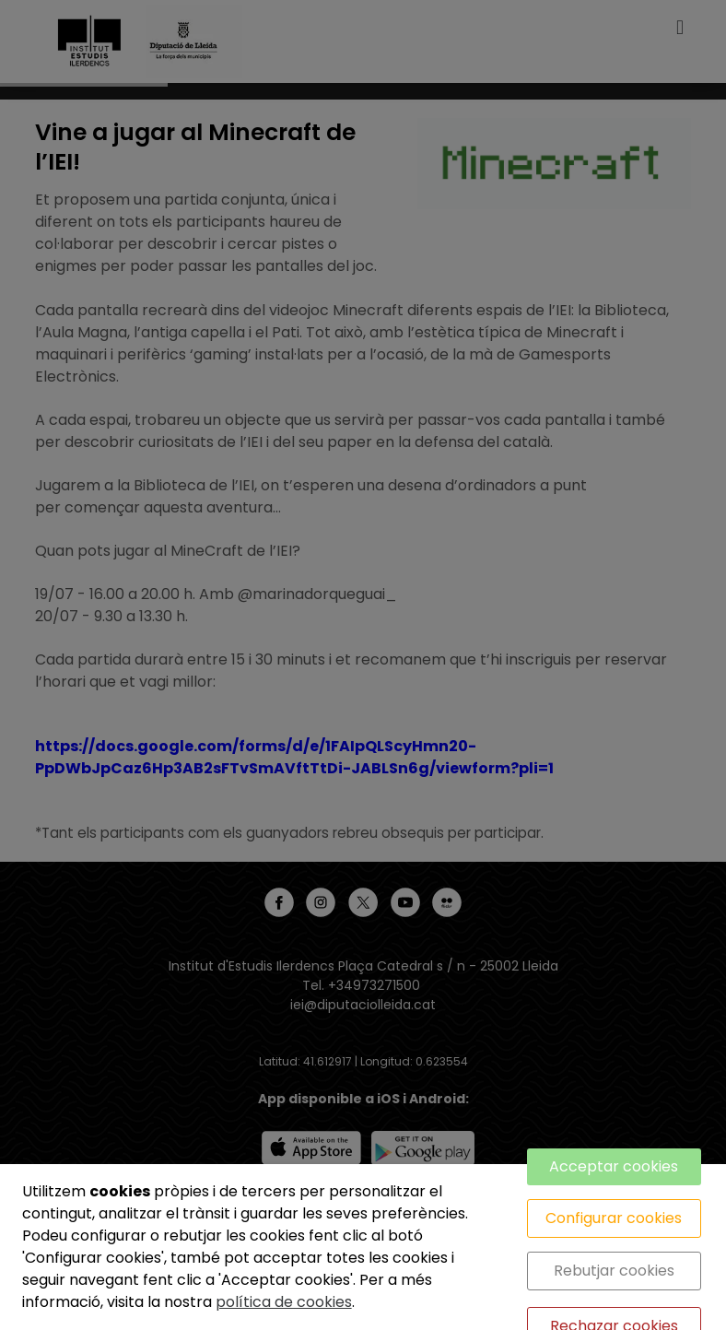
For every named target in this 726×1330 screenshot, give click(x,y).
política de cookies (284, 1301)
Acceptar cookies (613, 1166)
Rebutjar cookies (614, 1270)
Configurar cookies (613, 1218)
